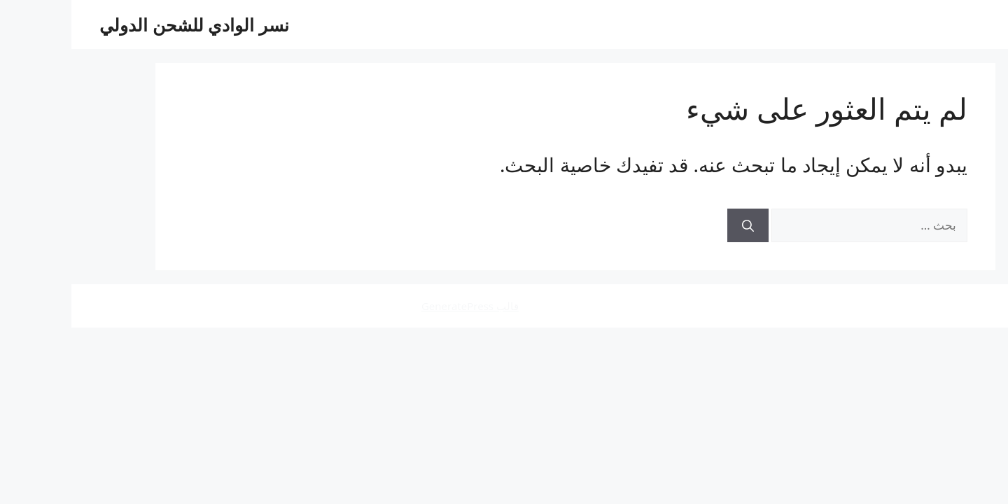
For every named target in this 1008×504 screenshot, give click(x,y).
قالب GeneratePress (398, 306)
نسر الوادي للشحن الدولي (123, 24)
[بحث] (676, 225)
